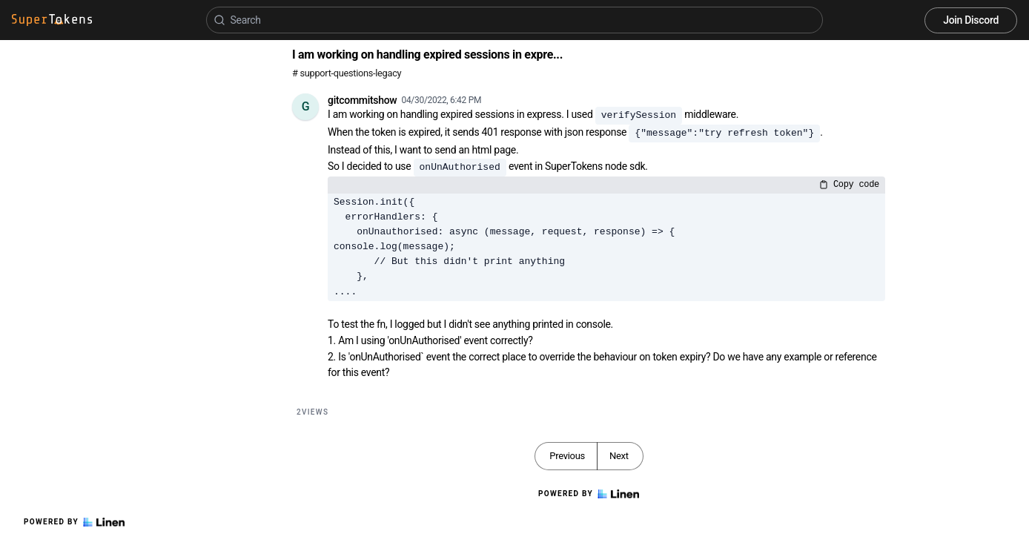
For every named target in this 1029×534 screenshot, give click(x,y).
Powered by (74, 522)
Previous (567, 455)
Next (619, 455)
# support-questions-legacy (346, 73)
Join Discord (971, 20)
